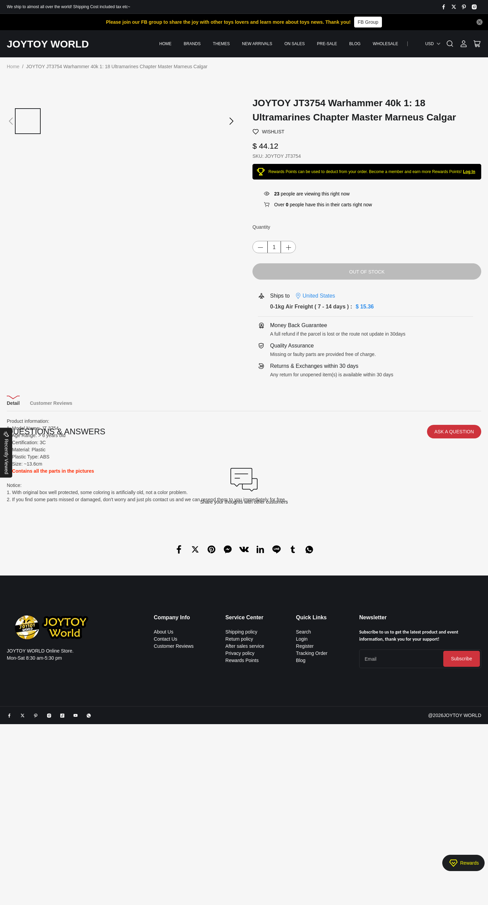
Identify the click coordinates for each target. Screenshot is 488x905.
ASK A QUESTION (454, 530)
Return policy (239, 738)
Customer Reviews (174, 745)
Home (165, 43)
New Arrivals (257, 43)
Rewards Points (242, 759)
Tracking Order (311, 752)
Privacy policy (240, 752)
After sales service (244, 745)
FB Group (368, 22)
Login (301, 738)
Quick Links (311, 716)
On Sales (294, 43)
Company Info (172, 716)
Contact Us (165, 738)
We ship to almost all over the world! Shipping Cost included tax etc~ (68, 6)
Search (303, 731)
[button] (11, 121)
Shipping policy (241, 731)
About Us (164, 731)
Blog (355, 43)
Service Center (244, 716)
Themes (221, 43)
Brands (192, 43)
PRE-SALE (327, 43)
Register (304, 745)
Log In (469, 171)
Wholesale (385, 43)
